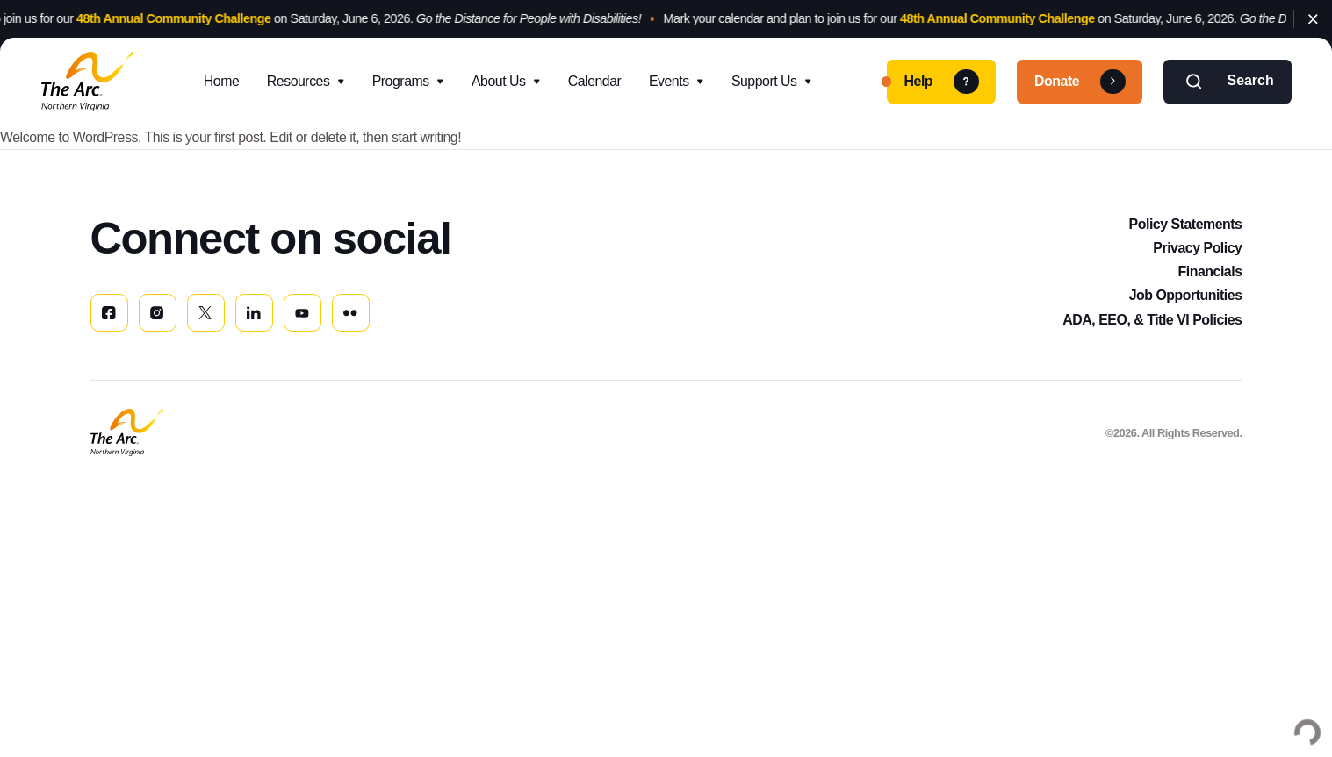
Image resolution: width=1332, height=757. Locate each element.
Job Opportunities (1185, 295)
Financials (1209, 271)
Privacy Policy (1197, 247)
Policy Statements (1185, 224)
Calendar (595, 81)
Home (221, 81)
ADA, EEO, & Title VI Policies (1152, 319)
